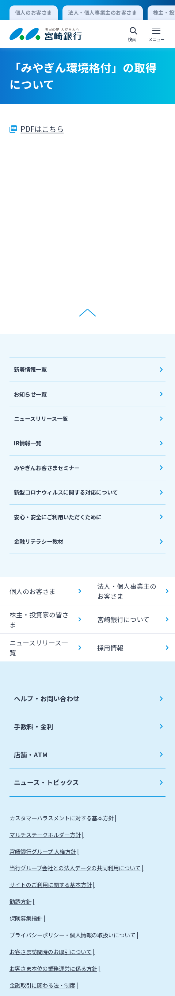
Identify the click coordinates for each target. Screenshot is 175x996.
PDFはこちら (42, 128)
